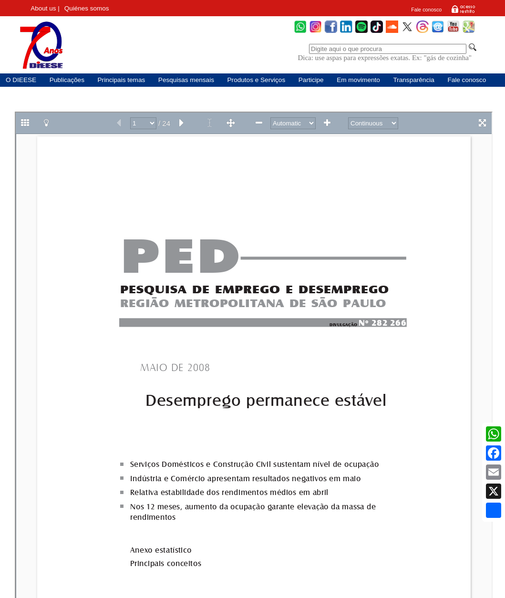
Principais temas (121, 79)
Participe (311, 79)
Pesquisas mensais (186, 79)
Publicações (67, 79)
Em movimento (358, 79)
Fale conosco (426, 9)
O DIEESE (21, 79)
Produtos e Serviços (256, 79)
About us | (45, 8)
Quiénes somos (86, 8)
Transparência (413, 79)
